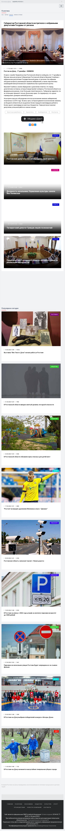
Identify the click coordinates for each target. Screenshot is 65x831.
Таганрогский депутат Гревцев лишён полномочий (29, 228)
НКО (3, 14)
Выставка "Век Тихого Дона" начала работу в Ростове (23, 353)
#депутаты (30, 112)
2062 (20, 257)
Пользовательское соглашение (38, 822)
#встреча (54, 112)
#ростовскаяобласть (14, 112)
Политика (18, 806)
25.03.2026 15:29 (9, 455)
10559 (20, 224)
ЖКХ (56, 733)
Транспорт (54, 524)
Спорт (56, 472)
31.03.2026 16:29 (9, 402)
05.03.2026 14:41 (9, 559)
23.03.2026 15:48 (9, 716)
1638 (17, 716)
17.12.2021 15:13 (11, 68)
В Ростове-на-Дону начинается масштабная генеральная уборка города (30, 771)
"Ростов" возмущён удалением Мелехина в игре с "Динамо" (26, 510)
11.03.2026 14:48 (9, 768)
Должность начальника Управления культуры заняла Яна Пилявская (31, 193)
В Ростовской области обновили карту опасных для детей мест (27, 458)
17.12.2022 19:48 (12, 187)
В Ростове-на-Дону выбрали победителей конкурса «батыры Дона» (28, 719)
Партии (6, 14)
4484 (17, 507)
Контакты (47, 809)
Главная (10, 806)
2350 (17, 611)
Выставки (54, 315)
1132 (17, 768)
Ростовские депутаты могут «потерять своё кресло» (31, 159)
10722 (17, 350)
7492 (17, 402)
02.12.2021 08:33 (12, 155)
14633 (20, 155)
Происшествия (19, 809)
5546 (17, 455)
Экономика (28, 806)
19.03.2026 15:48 (9, 611)
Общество (54, 367)
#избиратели (42, 112)
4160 (17, 559)
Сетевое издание (47, 816)
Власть (11, 14)
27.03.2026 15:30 (9, 664)
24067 (20, 187)
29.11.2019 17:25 (12, 224)
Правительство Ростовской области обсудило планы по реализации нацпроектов (32, 262)
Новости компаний (34, 809)
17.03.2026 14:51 (9, 507)
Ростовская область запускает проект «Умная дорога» (24, 562)
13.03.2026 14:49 (9, 350)
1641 (17, 664)
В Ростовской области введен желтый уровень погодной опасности (29, 406)
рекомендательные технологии (46, 827)
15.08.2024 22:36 (12, 257)
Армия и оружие (18, 14)
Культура (55, 170)
